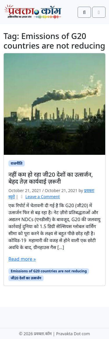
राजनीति (16, 163)
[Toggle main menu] (99, 12)
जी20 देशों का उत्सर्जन (26, 278)
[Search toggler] (84, 12)
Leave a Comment (42, 196)
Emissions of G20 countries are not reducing (49, 271)
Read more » (22, 259)
